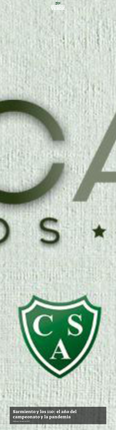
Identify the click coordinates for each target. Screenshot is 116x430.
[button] (10, 6)
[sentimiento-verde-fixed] (58, 6)
